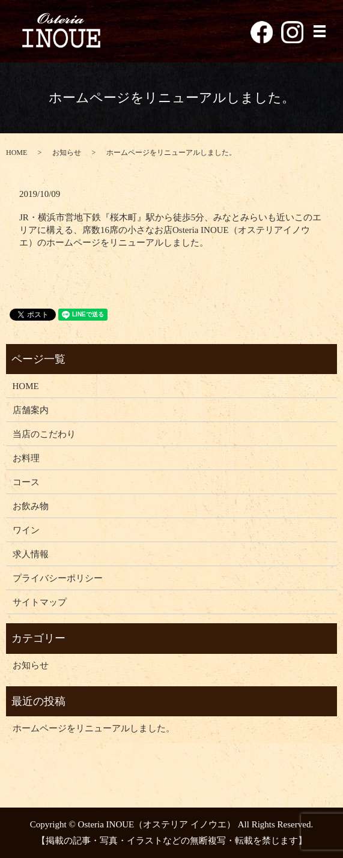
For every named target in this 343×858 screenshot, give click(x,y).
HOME (16, 152)
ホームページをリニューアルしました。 (94, 728)
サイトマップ (40, 602)
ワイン (26, 530)
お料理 (26, 458)
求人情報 (31, 554)
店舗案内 (31, 410)
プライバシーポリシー (58, 578)
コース (26, 482)
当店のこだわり (44, 434)
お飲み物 (31, 506)
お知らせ (66, 152)
